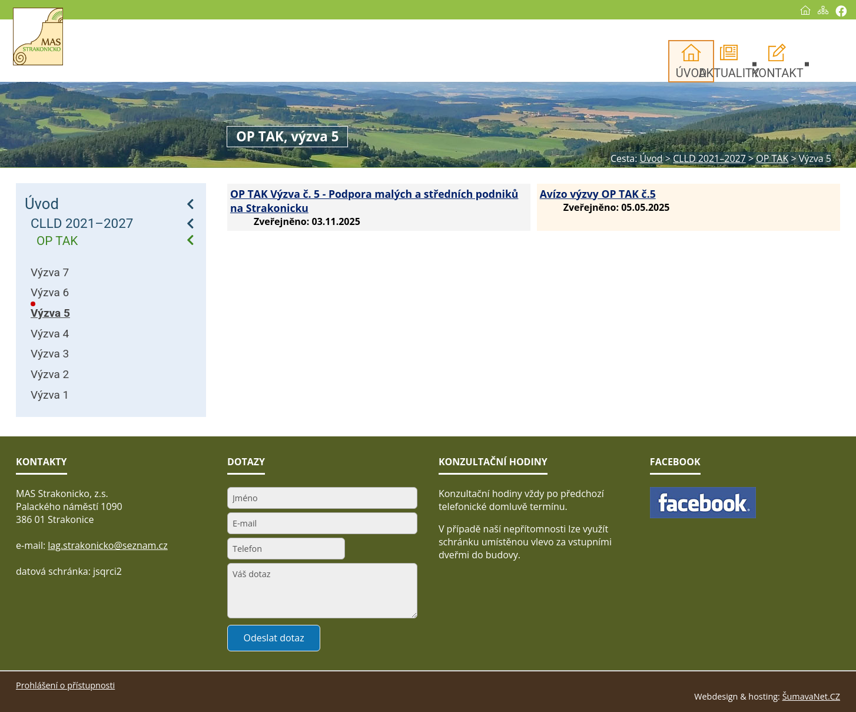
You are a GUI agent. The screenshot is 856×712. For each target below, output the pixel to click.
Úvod (42, 204)
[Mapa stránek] (808, 10)
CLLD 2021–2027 (82, 223)
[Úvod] (790, 10)
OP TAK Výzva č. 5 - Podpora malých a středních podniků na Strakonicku (374, 201)
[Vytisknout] (826, 10)
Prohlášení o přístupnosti (65, 685)
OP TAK (57, 241)
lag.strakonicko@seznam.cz (108, 545)
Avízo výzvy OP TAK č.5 (598, 194)
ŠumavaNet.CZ (811, 696)
